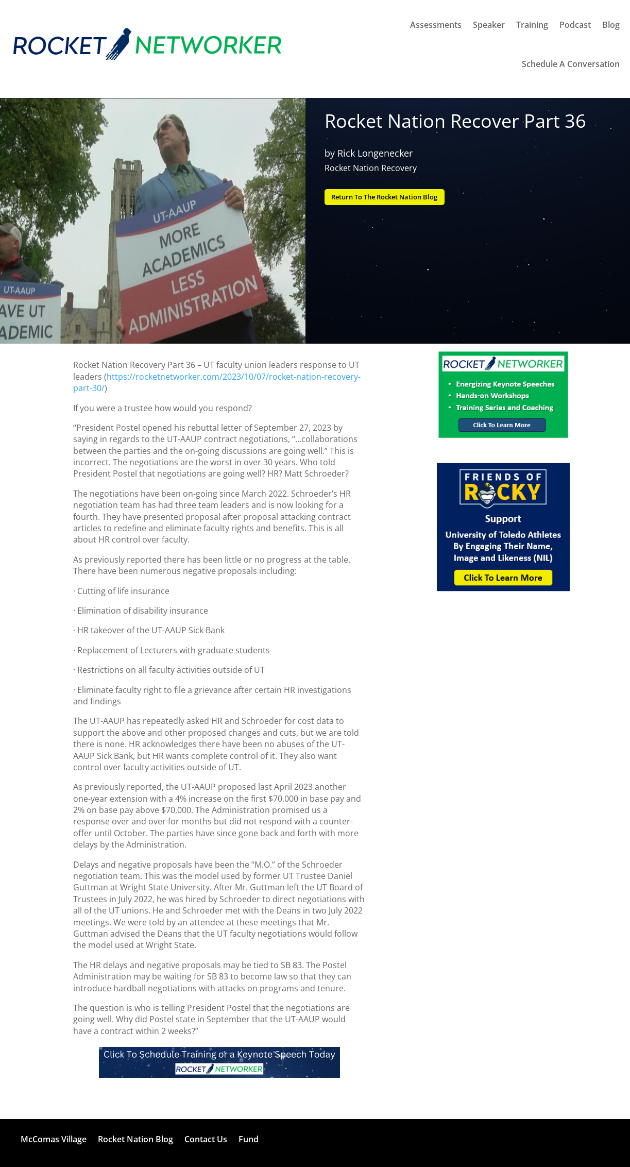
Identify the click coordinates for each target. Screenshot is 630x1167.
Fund (249, 1139)
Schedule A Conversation (571, 64)
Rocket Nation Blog (135, 1139)
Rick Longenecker (375, 153)
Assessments (436, 24)
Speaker (489, 24)
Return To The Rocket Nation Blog (392, 197)
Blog (611, 24)
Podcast (575, 24)
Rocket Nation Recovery (371, 168)
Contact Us (205, 1139)
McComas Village (54, 1139)
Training (532, 24)
